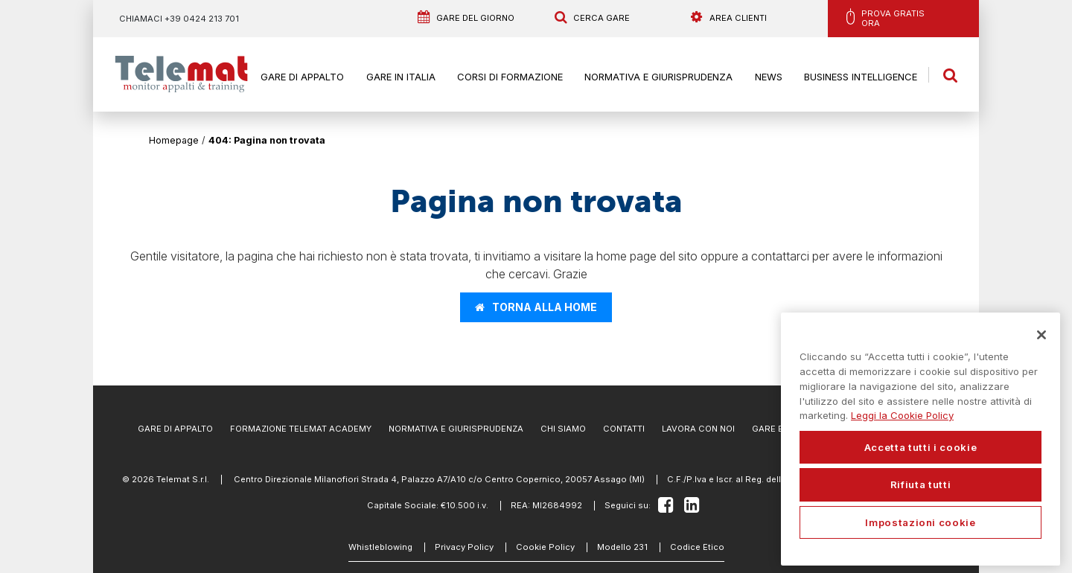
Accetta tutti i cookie (920, 447)
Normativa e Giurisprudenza (658, 77)
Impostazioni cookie (920, 522)
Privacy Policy (464, 547)
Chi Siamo (563, 428)
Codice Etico (697, 547)
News (768, 77)
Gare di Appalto (302, 77)
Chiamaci (179, 18)
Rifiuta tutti (920, 484)
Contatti (624, 428)
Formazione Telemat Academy (300, 428)
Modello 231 (622, 547)
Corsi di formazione (510, 77)
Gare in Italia (401, 77)
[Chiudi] (1041, 334)
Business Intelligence (860, 77)
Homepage (174, 140)
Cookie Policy (545, 547)
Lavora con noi (698, 428)
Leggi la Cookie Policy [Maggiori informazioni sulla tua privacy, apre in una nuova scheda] (902, 415)
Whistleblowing (380, 547)
